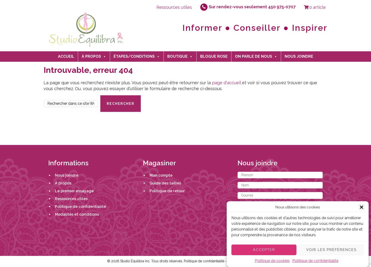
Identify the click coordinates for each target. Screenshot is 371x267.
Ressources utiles (174, 7)
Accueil (66, 56)
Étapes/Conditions (137, 56)
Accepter (264, 250)
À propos (94, 56)
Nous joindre (299, 56)
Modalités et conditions (77, 214)
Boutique (180, 56)
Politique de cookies (272, 260)
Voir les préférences (331, 250)
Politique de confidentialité (315, 260)
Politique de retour (167, 191)
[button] (361, 207)
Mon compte (161, 175)
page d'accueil (226, 82)
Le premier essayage (74, 191)
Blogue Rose (214, 56)
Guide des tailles (165, 183)
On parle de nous (256, 56)
